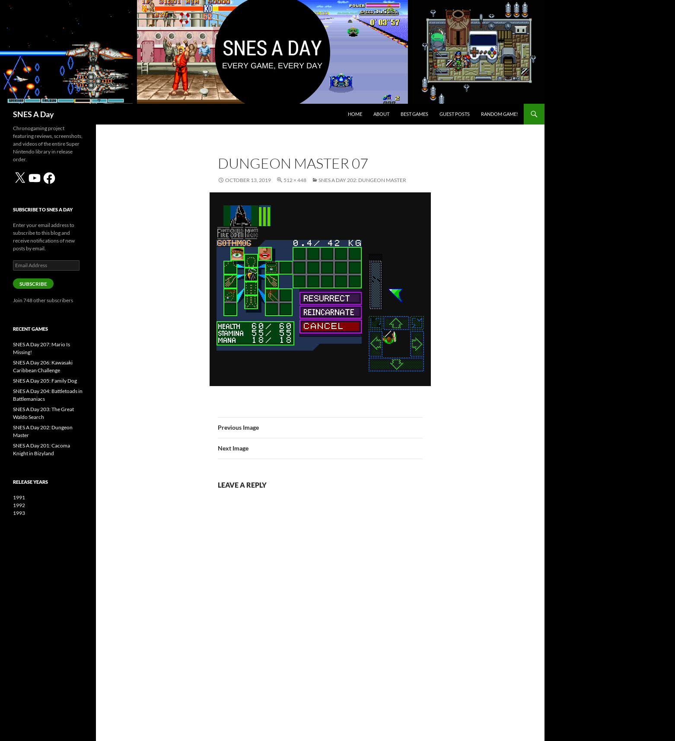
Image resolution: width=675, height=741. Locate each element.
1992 (19, 505)
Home (355, 114)
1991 (19, 497)
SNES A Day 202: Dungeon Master (362, 180)
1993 (19, 513)
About (381, 114)
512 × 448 (294, 180)
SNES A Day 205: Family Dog (45, 380)
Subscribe (33, 284)
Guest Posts (454, 114)
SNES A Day (33, 114)
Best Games (414, 114)
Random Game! (499, 114)
